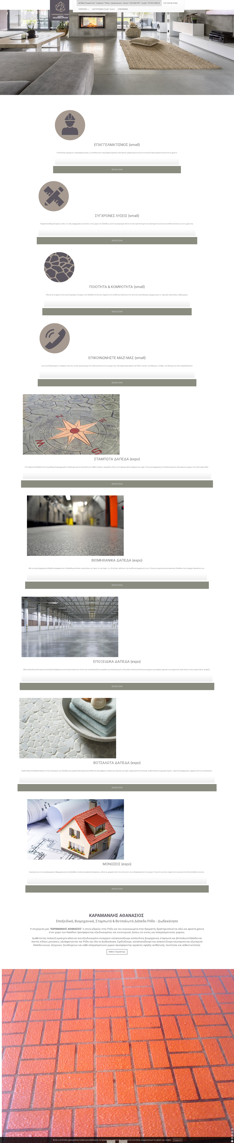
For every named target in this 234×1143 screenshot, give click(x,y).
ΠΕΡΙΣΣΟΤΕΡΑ (117, 170)
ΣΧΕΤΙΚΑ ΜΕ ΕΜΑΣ (170, 3)
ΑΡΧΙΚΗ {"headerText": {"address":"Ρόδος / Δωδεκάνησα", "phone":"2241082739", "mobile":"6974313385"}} (119, 3)
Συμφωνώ (178, 1140)
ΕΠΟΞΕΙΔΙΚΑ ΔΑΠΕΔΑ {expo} (117, 661)
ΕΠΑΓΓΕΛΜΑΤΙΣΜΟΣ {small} (117, 145)
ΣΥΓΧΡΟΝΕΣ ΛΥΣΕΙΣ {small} (117, 216)
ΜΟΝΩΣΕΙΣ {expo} (117, 864)
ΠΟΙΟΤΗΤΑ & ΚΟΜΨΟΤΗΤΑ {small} (117, 287)
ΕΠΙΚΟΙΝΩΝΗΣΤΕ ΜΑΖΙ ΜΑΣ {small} (117, 358)
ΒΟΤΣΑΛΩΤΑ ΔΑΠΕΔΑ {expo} (117, 763)
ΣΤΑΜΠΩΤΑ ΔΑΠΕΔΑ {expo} (117, 459)
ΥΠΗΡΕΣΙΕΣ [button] (83, 9)
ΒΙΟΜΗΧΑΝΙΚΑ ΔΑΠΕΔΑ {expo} (117, 560)
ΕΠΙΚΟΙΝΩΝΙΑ (123, 9)
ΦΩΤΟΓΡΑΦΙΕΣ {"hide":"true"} (103, 9)
